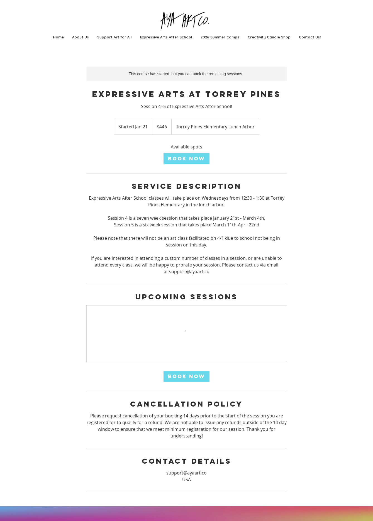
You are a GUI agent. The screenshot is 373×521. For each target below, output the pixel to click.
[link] (186, 158)
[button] (219, 37)
